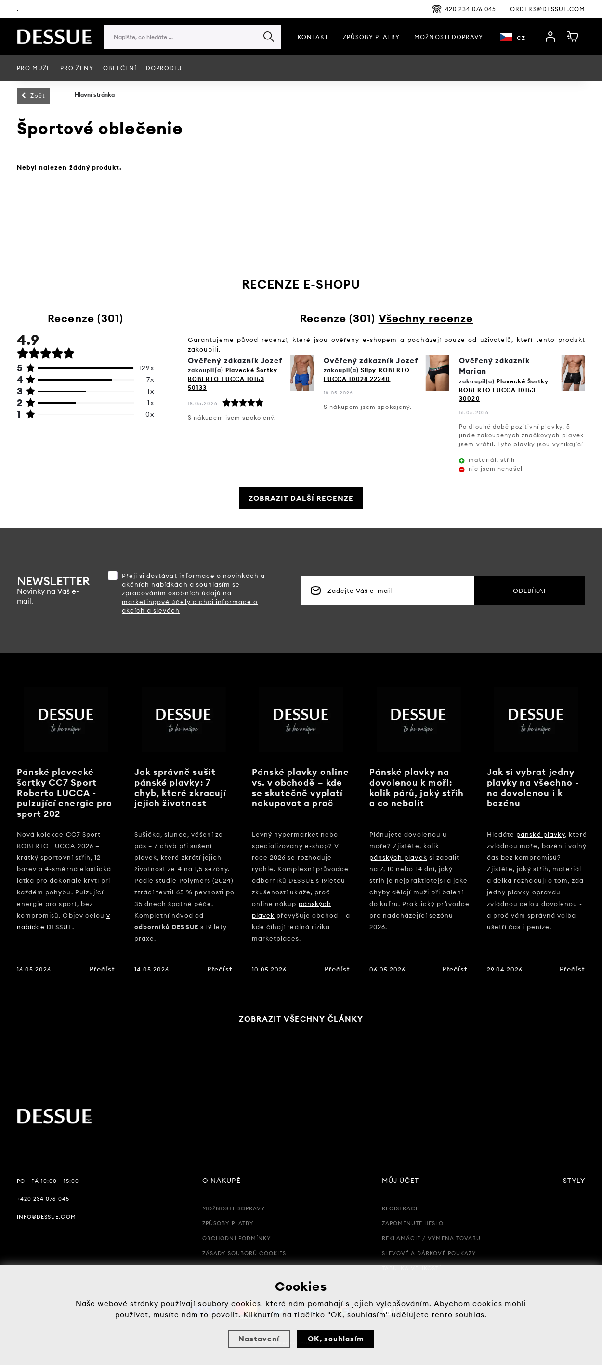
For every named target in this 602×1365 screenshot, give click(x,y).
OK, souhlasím (336, 1338)
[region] (192, 56)
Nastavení (258, 1338)
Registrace (400, 1208)
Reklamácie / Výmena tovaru (431, 1238)
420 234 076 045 (464, 9)
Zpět (37, 95)
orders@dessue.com (547, 9)
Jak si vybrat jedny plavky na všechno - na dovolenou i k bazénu (533, 787)
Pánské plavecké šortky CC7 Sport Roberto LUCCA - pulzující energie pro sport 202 (64, 792)
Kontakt (313, 36)
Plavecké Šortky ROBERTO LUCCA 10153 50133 (232, 379)
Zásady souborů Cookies (244, 1253)
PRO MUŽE (34, 68)
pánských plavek (398, 857)
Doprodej (164, 68)
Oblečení (119, 68)
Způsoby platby (371, 36)
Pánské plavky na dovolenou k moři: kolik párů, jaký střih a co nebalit (416, 787)
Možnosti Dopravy (448, 36)
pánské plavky (540, 834)
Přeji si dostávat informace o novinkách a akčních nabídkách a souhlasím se (193, 593)
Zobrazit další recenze (301, 498)
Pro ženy (76, 68)
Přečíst (102, 969)
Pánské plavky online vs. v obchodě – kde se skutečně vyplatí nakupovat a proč (300, 787)
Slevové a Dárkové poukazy (429, 1253)
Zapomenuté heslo (413, 1223)
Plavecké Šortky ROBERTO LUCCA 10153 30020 (504, 390)
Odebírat (530, 590)
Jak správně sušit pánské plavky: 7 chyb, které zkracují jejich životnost (180, 787)
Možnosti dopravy (233, 1208)
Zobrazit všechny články (301, 1019)
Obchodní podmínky (236, 1238)
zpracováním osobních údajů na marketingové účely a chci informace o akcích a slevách (190, 601)
